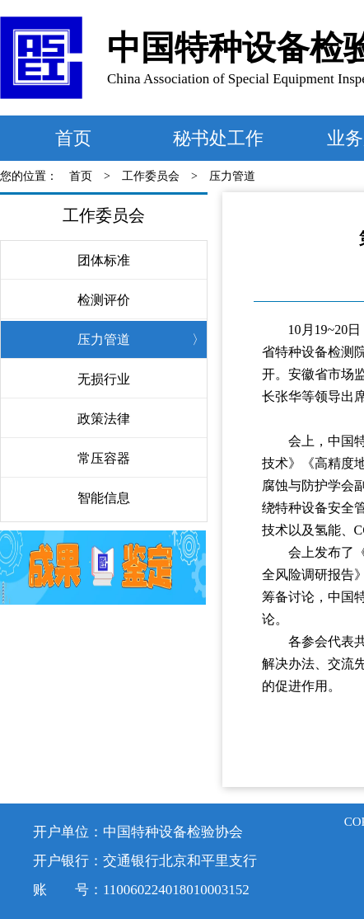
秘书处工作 (218, 138)
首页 (73, 138)
